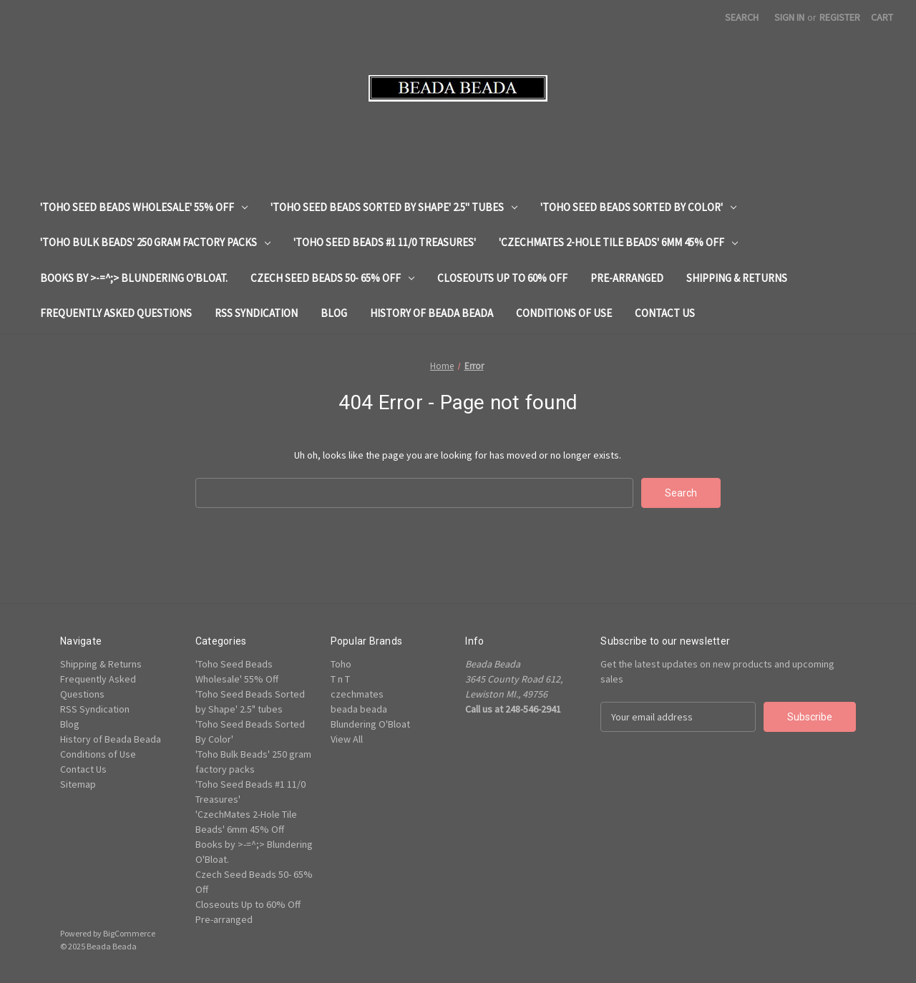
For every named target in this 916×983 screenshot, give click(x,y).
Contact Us (665, 313)
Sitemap (78, 784)
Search (742, 17)
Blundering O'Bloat (370, 724)
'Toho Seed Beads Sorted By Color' (638, 207)
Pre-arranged (626, 278)
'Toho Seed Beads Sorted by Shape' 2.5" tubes (394, 207)
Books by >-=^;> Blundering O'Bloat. (134, 278)
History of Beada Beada (431, 313)
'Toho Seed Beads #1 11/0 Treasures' (384, 242)
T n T (340, 679)
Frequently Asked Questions (116, 313)
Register (839, 17)
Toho (341, 663)
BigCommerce (129, 933)
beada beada (359, 709)
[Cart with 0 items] (882, 17)
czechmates (357, 694)
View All (347, 739)
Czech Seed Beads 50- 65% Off (332, 278)
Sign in (789, 17)
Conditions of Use (564, 313)
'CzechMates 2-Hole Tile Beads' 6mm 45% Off (618, 242)
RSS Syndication (256, 313)
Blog (334, 313)
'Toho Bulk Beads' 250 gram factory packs (155, 242)
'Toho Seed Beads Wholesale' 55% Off (144, 207)
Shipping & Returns (736, 278)
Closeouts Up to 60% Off (502, 278)
